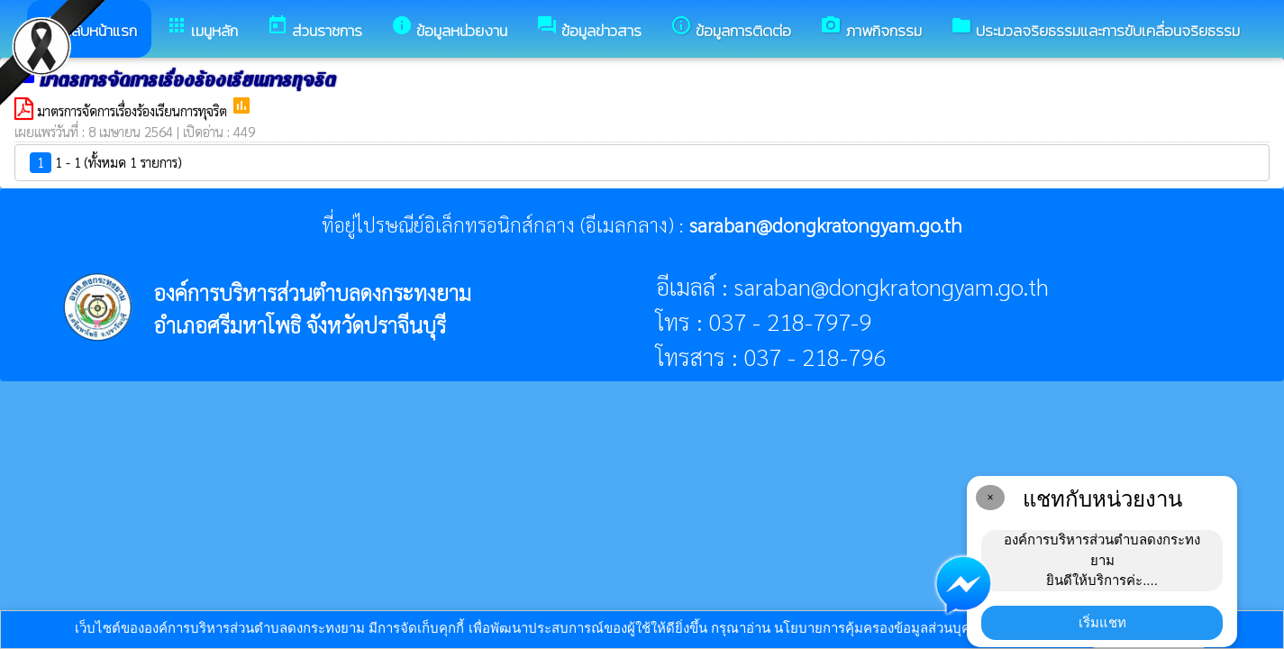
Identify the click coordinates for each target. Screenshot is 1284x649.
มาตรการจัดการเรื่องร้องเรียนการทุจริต (134, 110)
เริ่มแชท (1102, 622)
